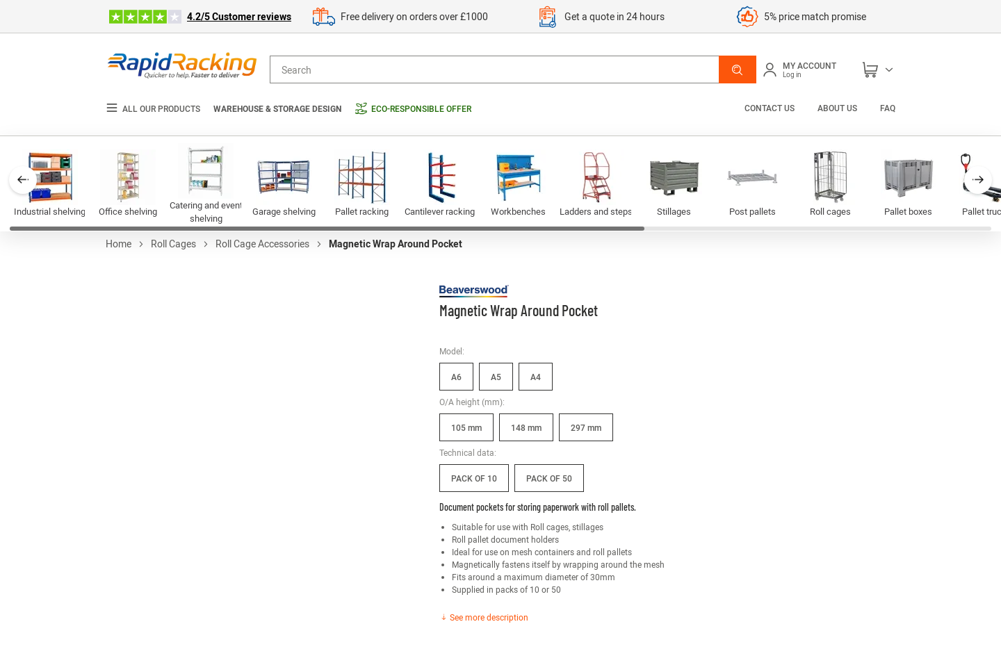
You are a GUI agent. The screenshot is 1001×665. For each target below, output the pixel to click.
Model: (451, 350)
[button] (737, 69)
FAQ (887, 107)
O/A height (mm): (472, 401)
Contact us (770, 107)
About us (837, 107)
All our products (153, 109)
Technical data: (467, 452)
